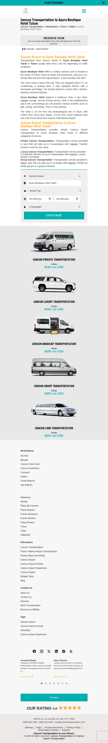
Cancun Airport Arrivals (32, 564)
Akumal (24, 455)
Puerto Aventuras (29, 514)
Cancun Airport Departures (34, 568)
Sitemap (29, 727)
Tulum (63, 26)
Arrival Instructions (54, 727)
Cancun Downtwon (30, 468)
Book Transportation (31, 605)
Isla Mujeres (27, 485)
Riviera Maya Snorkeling (33, 555)
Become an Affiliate (30, 609)
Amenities (25, 630)
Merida (24, 501)
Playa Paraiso (27, 522)
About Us (25, 593)
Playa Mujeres (28, 510)
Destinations (52, 26)
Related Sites (27, 576)
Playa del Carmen (29, 505)
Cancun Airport (28, 559)
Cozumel (25, 472)
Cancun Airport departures (34, 634)
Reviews (54, 697)
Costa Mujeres (28, 480)
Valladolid (25, 535)
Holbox (24, 476)
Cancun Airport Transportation (63, 737)
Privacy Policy (73, 727)
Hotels (72, 26)
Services (25, 601)
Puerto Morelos (28, 518)
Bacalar (24, 460)
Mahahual (25, 497)
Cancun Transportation (32, 26)
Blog (23, 580)
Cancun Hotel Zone (30, 464)
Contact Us (26, 597)
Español (66, 730)
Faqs (38, 727)
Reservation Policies (48, 730)
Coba (23, 530)
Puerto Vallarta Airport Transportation (39, 551)
